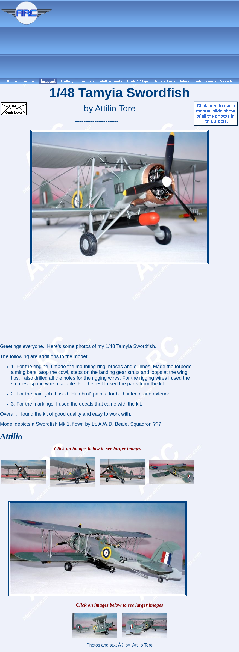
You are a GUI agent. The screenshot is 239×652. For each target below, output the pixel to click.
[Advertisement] (146, 39)
